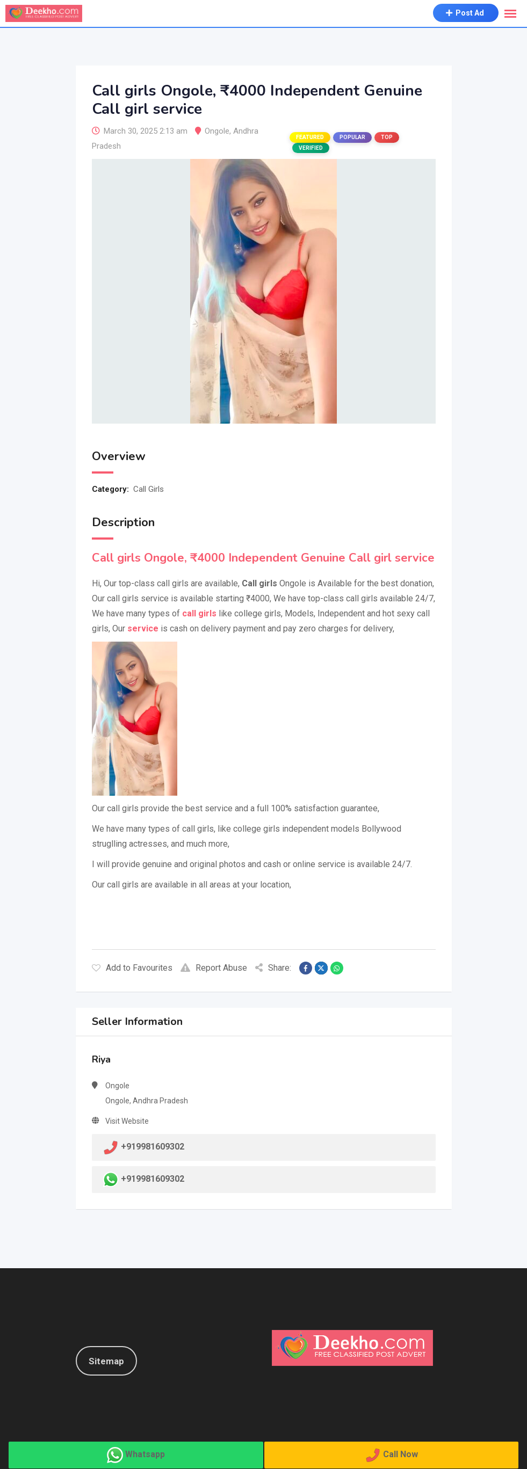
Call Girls (148, 489)
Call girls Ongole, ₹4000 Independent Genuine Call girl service (263, 558)
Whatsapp (145, 1454)
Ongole (217, 131)
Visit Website (127, 1121)
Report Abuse (214, 968)
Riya (101, 1059)
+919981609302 (152, 1179)
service (142, 628)
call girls (199, 613)
